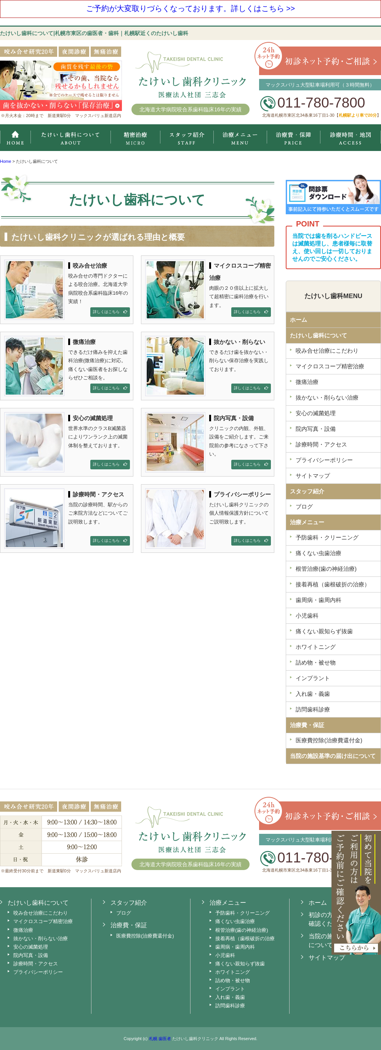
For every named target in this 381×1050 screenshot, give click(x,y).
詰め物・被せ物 (232, 980)
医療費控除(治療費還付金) (145, 936)
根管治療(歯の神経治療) (241, 930)
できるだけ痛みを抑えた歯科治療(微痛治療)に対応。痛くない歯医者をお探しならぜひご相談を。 (67, 364)
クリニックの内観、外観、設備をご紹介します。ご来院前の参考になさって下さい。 (208, 440)
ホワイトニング (232, 972)
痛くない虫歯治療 (235, 921)
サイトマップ (327, 957)
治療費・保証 (293, 137)
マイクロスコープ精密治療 (135, 137)
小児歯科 (225, 955)
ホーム (15, 137)
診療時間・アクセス (35, 964)
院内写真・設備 (30, 955)
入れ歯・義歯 (230, 997)
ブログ (123, 913)
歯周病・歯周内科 (235, 947)
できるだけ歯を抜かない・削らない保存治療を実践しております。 (208, 364)
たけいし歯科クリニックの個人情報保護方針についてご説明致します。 (208, 517)
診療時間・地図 (350, 137)
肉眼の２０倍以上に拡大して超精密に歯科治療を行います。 (208, 288)
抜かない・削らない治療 (40, 938)
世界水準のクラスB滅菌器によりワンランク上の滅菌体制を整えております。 (67, 440)
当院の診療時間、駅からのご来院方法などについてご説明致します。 (67, 517)
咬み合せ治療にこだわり (40, 913)
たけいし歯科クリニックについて (70, 137)
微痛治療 (23, 930)
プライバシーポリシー (38, 972)
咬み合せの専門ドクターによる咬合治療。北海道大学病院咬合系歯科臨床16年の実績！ (67, 288)
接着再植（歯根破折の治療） (247, 938)
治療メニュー (240, 137)
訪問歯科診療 (230, 1005)
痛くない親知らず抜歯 (240, 964)
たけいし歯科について (318, 335)
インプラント (230, 989)
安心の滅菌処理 (30, 947)
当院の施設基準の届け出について (333, 756)
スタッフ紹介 (186, 137)
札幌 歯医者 (160, 1038)
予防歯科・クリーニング (242, 913)
